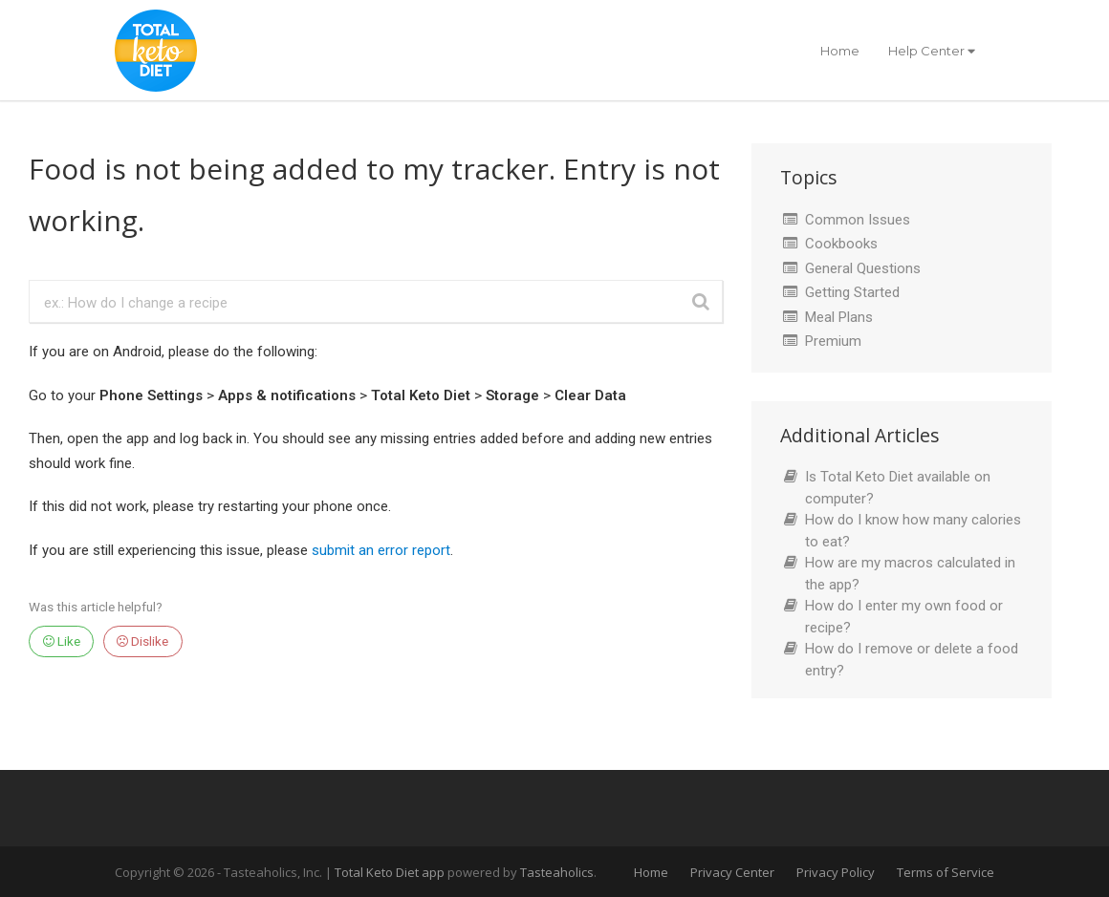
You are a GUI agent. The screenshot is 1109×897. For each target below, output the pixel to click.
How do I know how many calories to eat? (913, 530)
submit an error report (381, 550)
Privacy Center (732, 872)
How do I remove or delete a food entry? (911, 659)
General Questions (863, 268)
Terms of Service (945, 872)
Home (839, 50)
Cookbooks (841, 243)
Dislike (142, 641)
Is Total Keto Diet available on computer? (897, 487)
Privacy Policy (835, 872)
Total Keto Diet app (391, 872)
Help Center (931, 50)
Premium (833, 341)
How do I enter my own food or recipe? (904, 616)
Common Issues (857, 219)
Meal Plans (839, 317)
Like (61, 641)
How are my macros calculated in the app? (910, 573)
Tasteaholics (557, 872)
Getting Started (852, 292)
